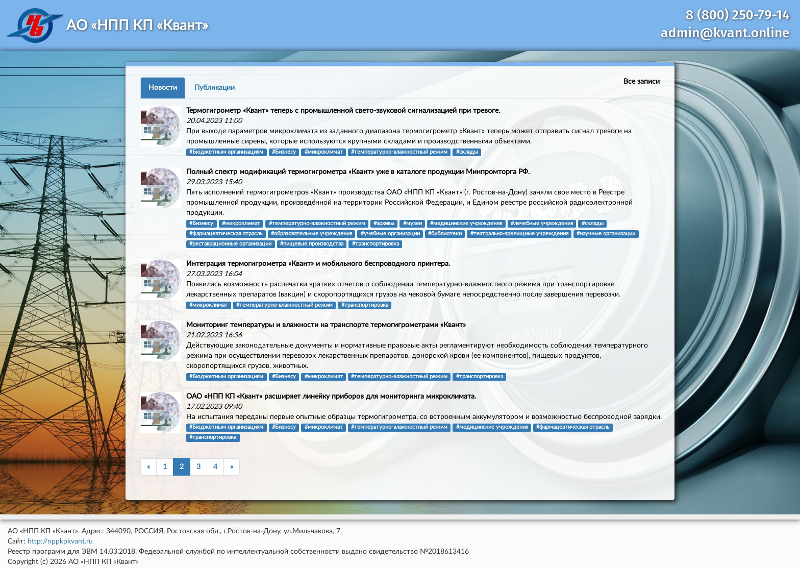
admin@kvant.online (725, 33)
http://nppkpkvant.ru (60, 541)
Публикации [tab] (214, 87)
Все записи (641, 81)
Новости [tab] (162, 87)
